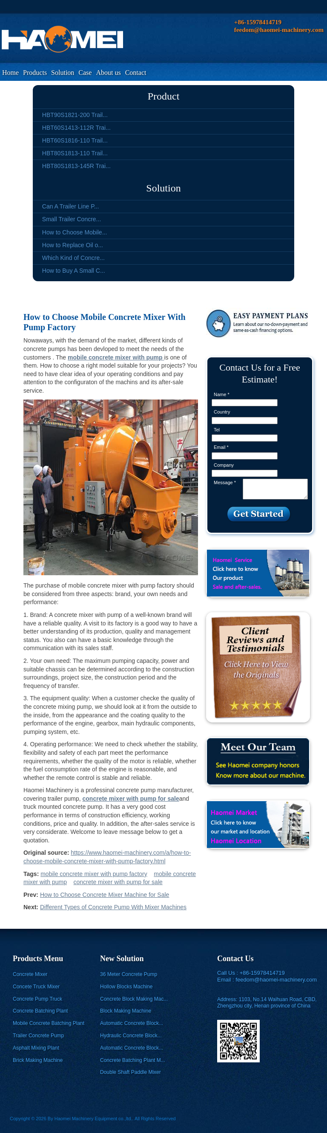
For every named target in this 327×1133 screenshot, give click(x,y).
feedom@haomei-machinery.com (276, 979)
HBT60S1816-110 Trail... (75, 140)
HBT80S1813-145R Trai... (76, 166)
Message (225, 482)
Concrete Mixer (30, 974)
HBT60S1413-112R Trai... (76, 127)
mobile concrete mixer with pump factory (93, 873)
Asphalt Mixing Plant (36, 1048)
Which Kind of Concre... (73, 257)
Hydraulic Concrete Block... (131, 1036)
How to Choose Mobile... (74, 232)
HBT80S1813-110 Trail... (75, 153)
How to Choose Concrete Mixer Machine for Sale (104, 894)
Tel (217, 429)
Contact (135, 72)
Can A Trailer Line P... (70, 206)
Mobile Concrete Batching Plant (48, 1023)
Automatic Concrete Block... (131, 1023)
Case (85, 72)
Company (224, 465)
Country (222, 411)
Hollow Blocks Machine (126, 987)
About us (108, 72)
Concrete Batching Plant (40, 1011)
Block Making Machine (125, 1011)
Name (221, 394)
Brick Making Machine (38, 1060)
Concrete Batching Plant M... (132, 1060)
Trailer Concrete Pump (38, 1036)
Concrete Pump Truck (37, 999)
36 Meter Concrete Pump (128, 974)
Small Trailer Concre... (71, 219)
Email (221, 447)
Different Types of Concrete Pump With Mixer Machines (113, 907)
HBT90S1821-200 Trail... (75, 114)
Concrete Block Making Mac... (134, 999)
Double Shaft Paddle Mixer (130, 1072)
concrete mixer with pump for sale (117, 882)
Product (164, 96)
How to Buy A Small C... (73, 270)
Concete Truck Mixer (36, 987)
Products (35, 72)
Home (10, 72)
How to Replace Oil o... (72, 245)
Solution (62, 72)
